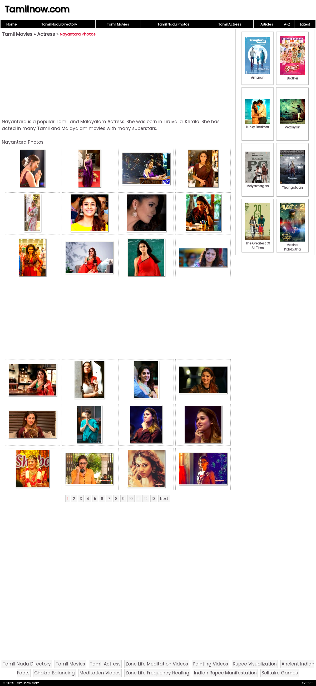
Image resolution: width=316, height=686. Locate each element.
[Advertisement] (118, 78)
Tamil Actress (229, 24)
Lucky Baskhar (257, 124)
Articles (266, 24)
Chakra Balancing (54, 673)
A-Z (287, 24)
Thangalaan (292, 185)
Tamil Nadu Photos (173, 24)
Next (164, 498)
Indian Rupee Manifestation (225, 673)
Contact (306, 683)
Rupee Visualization (255, 664)
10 (131, 498)
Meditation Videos (100, 673)
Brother (292, 76)
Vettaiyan (292, 125)
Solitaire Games (279, 673)
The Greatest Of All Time (257, 243)
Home (11, 24)
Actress (46, 34)
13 (153, 498)
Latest (305, 24)
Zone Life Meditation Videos (156, 664)
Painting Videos (210, 664)
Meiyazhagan (257, 183)
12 (145, 498)
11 (138, 498)
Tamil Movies (118, 24)
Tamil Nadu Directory (59, 24)
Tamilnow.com (37, 9)
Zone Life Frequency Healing (157, 673)
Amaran (257, 75)
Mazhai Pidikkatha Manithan (292, 247)
